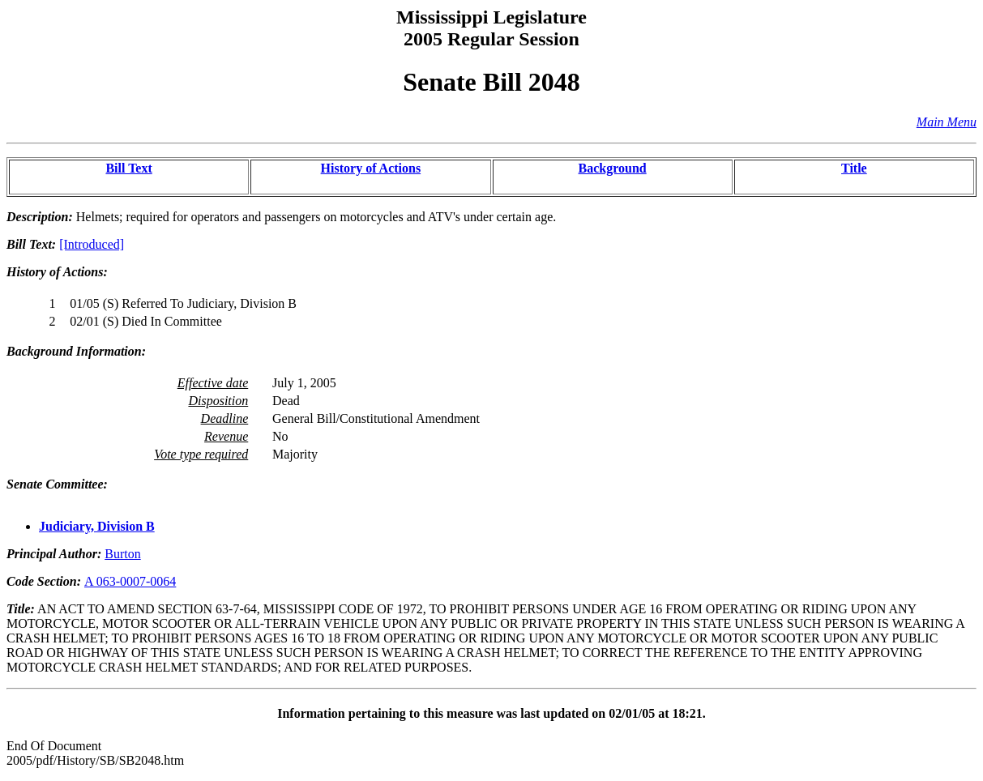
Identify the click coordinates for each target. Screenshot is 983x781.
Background (613, 168)
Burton (122, 554)
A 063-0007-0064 (130, 581)
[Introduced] (91, 244)
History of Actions (371, 168)
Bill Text (128, 168)
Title (854, 168)
